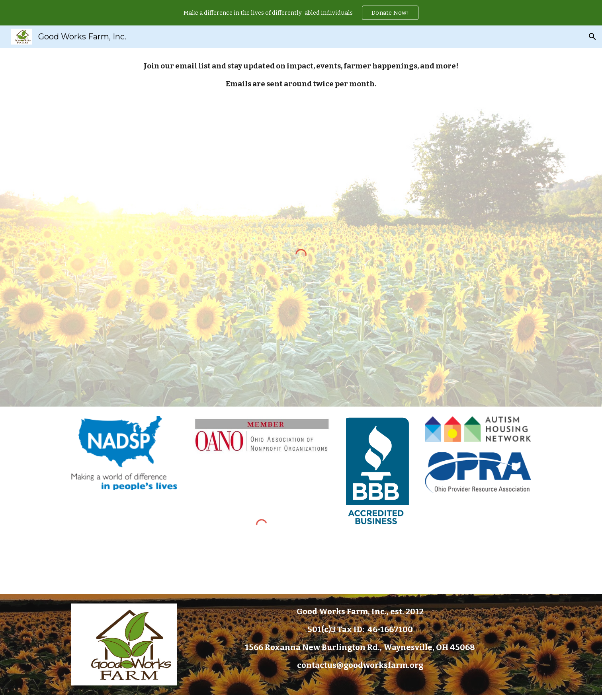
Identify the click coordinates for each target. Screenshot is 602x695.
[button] (592, 36)
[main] (301, 75)
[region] (301, 12)
